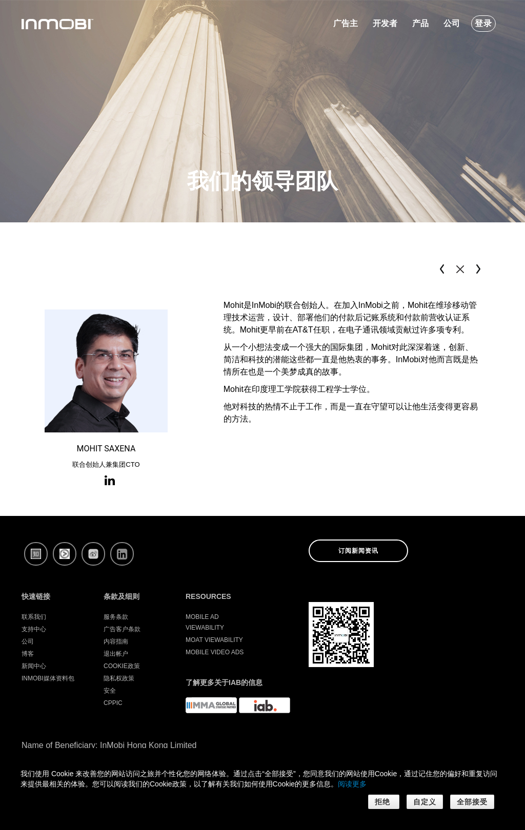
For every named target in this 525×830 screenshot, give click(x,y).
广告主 (345, 23)
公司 (451, 23)
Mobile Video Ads (215, 652)
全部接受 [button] (472, 802)
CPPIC (113, 703)
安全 (110, 690)
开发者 (385, 23)
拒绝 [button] (384, 802)
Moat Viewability (214, 640)
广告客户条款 (122, 629)
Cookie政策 (122, 666)
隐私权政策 (119, 678)
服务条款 (116, 616)
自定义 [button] (424, 802)
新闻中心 (34, 666)
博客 (28, 653)
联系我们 (34, 616)
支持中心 (34, 629)
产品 (420, 23)
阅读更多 (352, 784)
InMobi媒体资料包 (48, 678)
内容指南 (116, 641)
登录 (483, 23)
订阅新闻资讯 (358, 550)
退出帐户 (116, 653)
